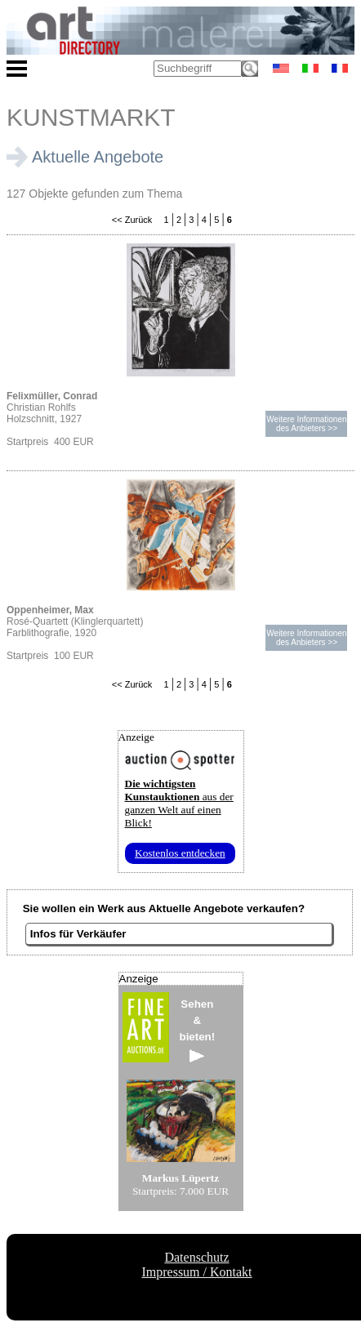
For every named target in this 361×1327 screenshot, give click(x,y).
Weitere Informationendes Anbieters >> (306, 424)
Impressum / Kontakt (196, 1272)
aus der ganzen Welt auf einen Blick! (179, 803)
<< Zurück (132, 220)
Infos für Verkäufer (78, 934)
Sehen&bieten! (198, 1030)
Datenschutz (196, 1257)
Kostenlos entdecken (180, 853)
